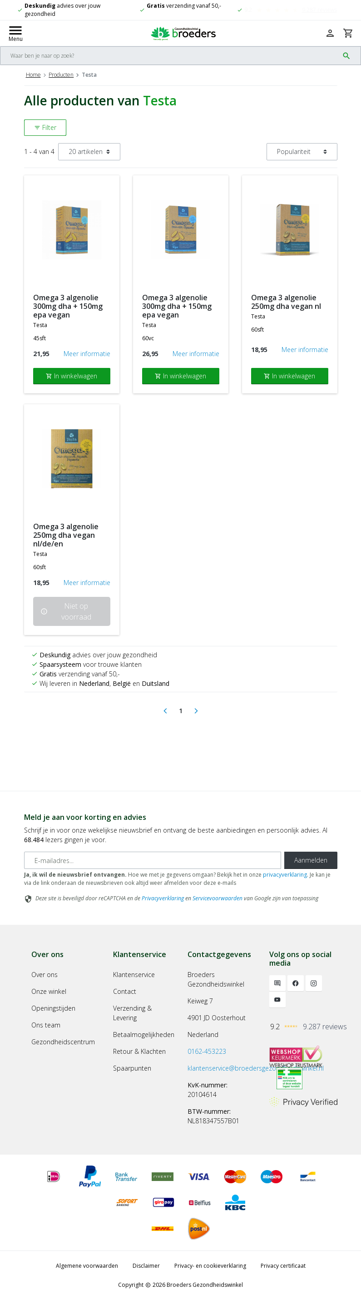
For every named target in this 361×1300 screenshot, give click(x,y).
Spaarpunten (132, 1068)
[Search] (169, 55)
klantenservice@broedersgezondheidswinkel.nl (256, 1068)
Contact (124, 991)
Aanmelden (310, 860)
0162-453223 (207, 1051)
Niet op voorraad (65, 611)
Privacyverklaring (163, 898)
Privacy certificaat (283, 1266)
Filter (45, 127)
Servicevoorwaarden (217, 898)
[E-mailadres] (152, 860)
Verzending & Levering (132, 1013)
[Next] (196, 711)
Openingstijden (53, 1008)
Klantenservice (134, 974)
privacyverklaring (285, 874)
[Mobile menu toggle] (15, 33)
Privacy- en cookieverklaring (210, 1266)
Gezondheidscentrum (63, 1041)
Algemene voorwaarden (87, 1266)
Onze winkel (48, 991)
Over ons (44, 974)
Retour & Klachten (139, 1051)
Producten (61, 75)
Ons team (45, 1025)
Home (33, 75)
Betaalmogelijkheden (143, 1034)
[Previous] (165, 711)
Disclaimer (146, 1266)
